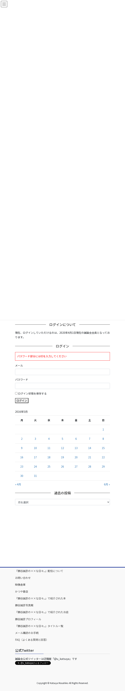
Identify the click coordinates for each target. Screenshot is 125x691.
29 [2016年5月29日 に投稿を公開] (103, 466)
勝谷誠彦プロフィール (28, 619)
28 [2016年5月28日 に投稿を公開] (89, 466)
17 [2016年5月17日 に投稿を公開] (35, 457)
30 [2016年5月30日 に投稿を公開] (21, 476)
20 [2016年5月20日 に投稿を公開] (76, 457)
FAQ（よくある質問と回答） (32, 639)
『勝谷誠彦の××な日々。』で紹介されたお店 (41, 612)
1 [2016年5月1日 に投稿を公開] (103, 429)
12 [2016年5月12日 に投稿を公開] (62, 448)
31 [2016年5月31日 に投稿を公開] (35, 476)
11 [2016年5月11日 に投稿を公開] (48, 448)
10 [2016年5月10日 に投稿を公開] (35, 448)
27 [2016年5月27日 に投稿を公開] (76, 466)
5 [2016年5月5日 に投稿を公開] (62, 439)
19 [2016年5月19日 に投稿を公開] (62, 457)
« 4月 (18, 484)
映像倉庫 (20, 584)
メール (19, 365)
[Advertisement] (62, 536)
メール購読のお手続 (27, 633)
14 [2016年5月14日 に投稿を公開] (89, 448)
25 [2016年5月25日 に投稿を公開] (48, 466)
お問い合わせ (23, 578)
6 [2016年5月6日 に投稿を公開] (76, 439)
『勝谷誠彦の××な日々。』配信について (39, 571)
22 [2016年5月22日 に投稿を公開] (103, 457)
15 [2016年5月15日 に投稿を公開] (103, 448)
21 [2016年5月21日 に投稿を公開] (89, 457)
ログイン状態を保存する (32, 393)
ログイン (22, 400)
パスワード (21, 379)
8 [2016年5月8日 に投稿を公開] (103, 439)
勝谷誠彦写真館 (24, 605)
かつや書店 (21, 591)
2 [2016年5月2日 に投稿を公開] (22, 439)
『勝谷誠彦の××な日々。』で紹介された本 (40, 598)
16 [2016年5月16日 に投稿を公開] (21, 457)
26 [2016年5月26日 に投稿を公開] (62, 466)
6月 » (107, 484)
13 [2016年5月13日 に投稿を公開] (76, 448)
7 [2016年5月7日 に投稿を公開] (89, 439)
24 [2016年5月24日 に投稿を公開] (35, 466)
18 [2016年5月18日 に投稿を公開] (48, 457)
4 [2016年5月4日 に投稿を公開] (49, 439)
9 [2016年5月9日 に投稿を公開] (22, 448)
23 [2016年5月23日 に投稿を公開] (21, 466)
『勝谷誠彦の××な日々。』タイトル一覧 (39, 626)
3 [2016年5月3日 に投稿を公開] (35, 439)
